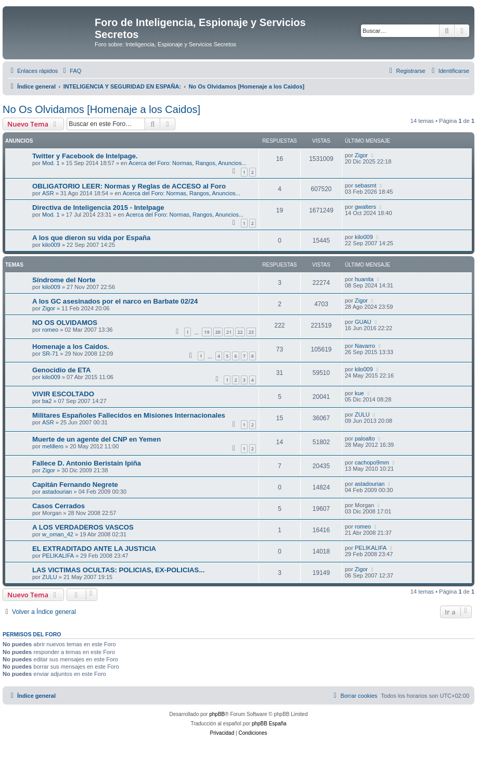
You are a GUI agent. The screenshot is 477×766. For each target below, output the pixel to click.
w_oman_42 (57, 534)
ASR (48, 193)
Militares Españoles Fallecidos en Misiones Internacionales (128, 415)
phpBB (217, 714)
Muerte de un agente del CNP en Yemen (96, 439)
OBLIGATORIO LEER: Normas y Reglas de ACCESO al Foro (129, 186)
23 (251, 332)
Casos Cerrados (58, 506)
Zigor (361, 155)
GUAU (363, 322)
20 (218, 332)
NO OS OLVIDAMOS (64, 323)
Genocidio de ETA (61, 370)
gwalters (365, 207)
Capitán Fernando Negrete (75, 484)
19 (206, 332)
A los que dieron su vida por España (91, 238)
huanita (364, 279)
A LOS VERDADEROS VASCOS (83, 527)
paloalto (365, 438)
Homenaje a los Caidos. (70, 346)
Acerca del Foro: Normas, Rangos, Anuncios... (187, 163)
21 (228, 332)
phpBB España (269, 723)
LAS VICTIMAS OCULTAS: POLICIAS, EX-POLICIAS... (118, 570)
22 (239, 332)
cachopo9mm (372, 462)
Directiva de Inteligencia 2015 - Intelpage (98, 207)
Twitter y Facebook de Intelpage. (85, 156)
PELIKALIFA (58, 555)
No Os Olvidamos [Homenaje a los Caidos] (101, 109)
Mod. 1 (51, 163)
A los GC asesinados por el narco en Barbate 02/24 (115, 301)
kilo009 (51, 245)
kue (359, 393)
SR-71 (50, 353)
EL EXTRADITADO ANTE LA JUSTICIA (94, 548)
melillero (52, 446)
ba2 (46, 401)
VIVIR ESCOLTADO (63, 394)
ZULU (362, 414)
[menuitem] (70, 71)
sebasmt (366, 185)
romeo (50, 330)
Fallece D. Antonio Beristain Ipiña (86, 463)
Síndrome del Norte (64, 280)
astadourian (57, 491)
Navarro (365, 346)
